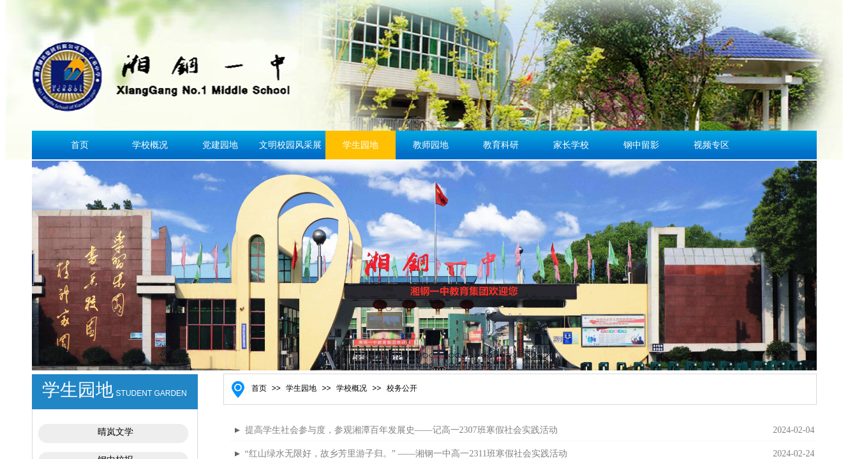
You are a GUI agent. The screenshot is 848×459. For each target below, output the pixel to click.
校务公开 (402, 388)
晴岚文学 (115, 432)
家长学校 (571, 145)
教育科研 (501, 145)
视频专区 (711, 145)
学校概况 (150, 145)
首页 (80, 145)
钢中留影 (641, 145)
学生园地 (360, 145)
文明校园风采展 (290, 145)
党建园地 (220, 145)
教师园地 (431, 145)
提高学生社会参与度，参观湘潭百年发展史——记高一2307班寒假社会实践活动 (401, 430)
